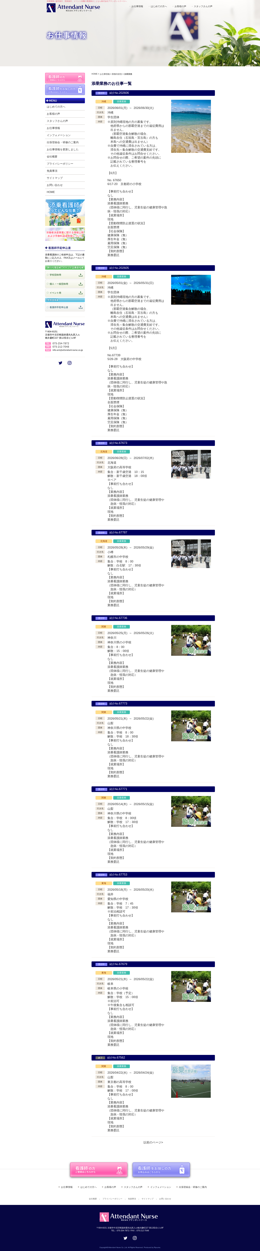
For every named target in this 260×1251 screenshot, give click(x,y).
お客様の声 (180, 6)
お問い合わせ (55, 184)
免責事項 (52, 170)
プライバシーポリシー (60, 163)
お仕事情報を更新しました (63, 149)
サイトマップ (55, 177)
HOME (51, 191)
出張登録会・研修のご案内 (63, 142)
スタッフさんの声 (203, 6)
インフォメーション (59, 135)
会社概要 (52, 156)
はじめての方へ (159, 6)
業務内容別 (117, 74)
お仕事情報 (137, 6)
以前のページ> (153, 1142)
